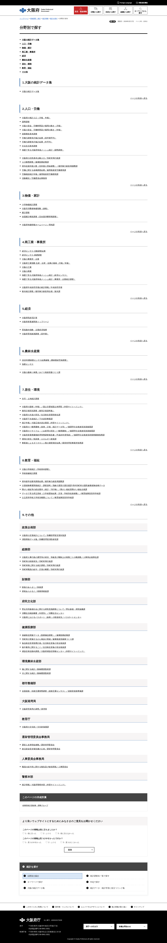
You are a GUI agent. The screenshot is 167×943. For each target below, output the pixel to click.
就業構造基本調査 (29, 134)
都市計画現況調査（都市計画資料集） (38, 411)
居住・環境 (27, 64)
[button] (124, 2)
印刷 (113, 21)
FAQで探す (95, 882)
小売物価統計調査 (29, 205)
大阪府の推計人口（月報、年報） (36, 118)
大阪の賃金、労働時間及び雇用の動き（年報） (42, 130)
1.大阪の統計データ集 (37, 82)
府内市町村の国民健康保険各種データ (88, 485)
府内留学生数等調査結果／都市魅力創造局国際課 (43, 481)
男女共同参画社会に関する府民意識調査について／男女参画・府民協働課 (53, 609)
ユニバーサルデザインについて (93, 907)
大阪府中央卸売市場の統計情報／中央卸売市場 (42, 287)
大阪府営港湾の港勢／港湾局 (34, 709)
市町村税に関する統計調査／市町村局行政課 (41, 565)
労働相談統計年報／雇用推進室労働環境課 (40, 174)
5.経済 (26, 308)
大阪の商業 (27, 271)
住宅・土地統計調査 (30, 399)
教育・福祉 (27, 68)
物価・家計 (27, 48)
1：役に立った (30, 833)
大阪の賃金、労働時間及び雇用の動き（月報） (42, 126)
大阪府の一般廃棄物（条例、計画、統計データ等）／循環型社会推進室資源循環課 (57, 427)
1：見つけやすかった (33, 842)
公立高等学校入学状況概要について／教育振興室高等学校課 (48, 498)
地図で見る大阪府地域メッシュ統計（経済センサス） (45, 275)
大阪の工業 (27, 267)
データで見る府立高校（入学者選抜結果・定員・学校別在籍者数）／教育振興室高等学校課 (61, 493)
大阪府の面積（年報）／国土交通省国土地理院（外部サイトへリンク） (52, 407)
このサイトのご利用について (37, 907)
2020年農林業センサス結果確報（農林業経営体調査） (45, 360)
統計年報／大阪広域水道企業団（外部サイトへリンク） (46, 423)
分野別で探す (33, 876)
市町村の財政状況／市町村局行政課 (37, 561)
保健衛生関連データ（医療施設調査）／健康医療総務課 (46, 635)
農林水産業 (27, 60)
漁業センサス (27, 364)
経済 (24, 56)
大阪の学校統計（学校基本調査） (36, 469)
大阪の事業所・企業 (30, 259)
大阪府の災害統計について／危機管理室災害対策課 (44, 535)
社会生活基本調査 (29, 146)
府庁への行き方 (92, 926)
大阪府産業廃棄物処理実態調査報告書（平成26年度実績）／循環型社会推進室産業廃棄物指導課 (63, 435)
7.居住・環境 (31, 389)
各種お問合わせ (125, 926)
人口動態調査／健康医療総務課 (35, 162)
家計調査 (26, 213)
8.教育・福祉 (31, 460)
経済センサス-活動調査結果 (34, 251)
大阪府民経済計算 (29, 318)
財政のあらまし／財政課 (32, 587)
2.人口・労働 (31, 108)
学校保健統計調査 (29, 473)
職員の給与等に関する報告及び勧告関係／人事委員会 (45, 767)
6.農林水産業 (31, 351)
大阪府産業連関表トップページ (35, 322)
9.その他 (28, 515)
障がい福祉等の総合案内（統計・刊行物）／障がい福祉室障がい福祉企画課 (54, 489)
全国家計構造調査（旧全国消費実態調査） (40, 217)
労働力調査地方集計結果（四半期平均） (39, 138)
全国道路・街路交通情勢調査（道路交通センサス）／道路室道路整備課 (52, 691)
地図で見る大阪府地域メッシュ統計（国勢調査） (43, 150)
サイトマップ (139, 907)
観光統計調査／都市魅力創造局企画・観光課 (41, 291)
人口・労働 (27, 44)
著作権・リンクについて (64, 907)
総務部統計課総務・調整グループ (35, 805)
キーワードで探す (35, 882)
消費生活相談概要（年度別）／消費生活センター (43, 613)
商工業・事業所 (28, 52)
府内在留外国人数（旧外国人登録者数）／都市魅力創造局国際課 (50, 166)
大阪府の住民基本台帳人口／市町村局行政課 (41, 158)
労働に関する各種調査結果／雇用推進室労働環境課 (44, 170)
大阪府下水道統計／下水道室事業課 (37, 419)
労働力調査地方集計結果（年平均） (37, 142)
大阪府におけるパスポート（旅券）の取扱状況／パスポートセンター (51, 617)
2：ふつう (47, 833)
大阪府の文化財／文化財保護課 (35, 727)
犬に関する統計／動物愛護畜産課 (36, 673)
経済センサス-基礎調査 (32, 255)
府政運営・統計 (35, 18)
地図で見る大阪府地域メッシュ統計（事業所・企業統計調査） (49, 279)
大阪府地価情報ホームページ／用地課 (38, 225)
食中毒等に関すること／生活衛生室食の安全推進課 (44, 647)
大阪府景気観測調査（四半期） (35, 334)
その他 (25, 72)
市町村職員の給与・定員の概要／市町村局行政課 (43, 569)
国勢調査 (26, 122)
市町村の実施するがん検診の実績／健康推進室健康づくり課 (48, 639)
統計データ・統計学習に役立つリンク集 (107, 888)
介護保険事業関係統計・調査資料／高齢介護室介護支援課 (47, 485)
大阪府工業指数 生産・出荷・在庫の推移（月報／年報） (46, 263)
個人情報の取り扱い (119, 907)
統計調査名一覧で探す (99, 876)
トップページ (24, 18)
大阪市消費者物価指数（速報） (35, 209)
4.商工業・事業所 (34, 242)
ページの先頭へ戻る (138, 98)
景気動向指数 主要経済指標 (34, 330)
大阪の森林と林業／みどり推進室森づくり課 (41, 372)
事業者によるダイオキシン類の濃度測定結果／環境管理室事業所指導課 (52, 443)
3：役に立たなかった (66, 833)
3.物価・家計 (31, 195)
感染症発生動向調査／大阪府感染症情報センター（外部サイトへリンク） (53, 651)
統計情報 (45, 18)
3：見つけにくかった (71, 842)
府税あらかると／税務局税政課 (35, 591)
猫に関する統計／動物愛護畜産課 (36, 669)
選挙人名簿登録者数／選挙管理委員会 (38, 745)
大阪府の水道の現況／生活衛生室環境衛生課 (41, 415)
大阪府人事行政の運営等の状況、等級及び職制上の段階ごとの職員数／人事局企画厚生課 (60, 557)
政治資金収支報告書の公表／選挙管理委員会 (41, 749)
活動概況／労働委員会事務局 (34, 178)
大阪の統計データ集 (30, 40)
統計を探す (54, 18)
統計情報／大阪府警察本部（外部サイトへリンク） (44, 785)
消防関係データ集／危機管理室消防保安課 (40, 539)
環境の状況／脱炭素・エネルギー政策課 (39, 439)
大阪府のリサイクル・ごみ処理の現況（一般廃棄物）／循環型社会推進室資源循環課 (58, 431)
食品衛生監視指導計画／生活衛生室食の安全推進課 (44, 643)
